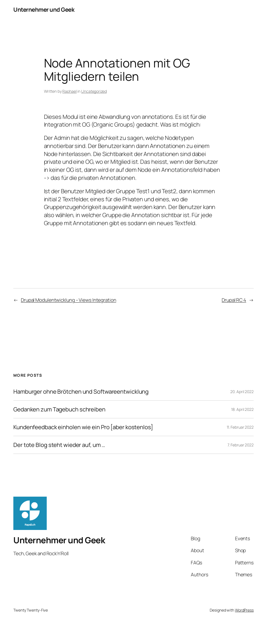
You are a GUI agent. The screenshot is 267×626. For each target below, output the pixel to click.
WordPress (244, 610)
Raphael (69, 91)
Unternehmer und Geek (43, 9)
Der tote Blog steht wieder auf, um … (59, 445)
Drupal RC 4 (234, 300)
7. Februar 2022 (241, 444)
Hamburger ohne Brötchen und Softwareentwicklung (81, 391)
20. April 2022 (242, 391)
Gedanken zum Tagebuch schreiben (59, 409)
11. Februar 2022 (240, 427)
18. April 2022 (242, 409)
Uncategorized (94, 91)
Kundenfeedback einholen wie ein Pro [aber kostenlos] (83, 427)
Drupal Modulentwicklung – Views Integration (68, 300)
